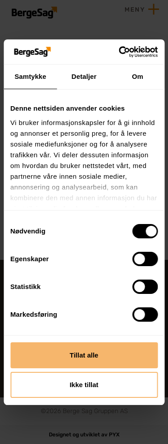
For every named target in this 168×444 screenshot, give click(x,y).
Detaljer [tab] (84, 76)
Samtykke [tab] (30, 76)
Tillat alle (84, 355)
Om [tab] (137, 76)
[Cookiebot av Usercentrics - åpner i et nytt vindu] (120, 52)
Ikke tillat (83, 384)
